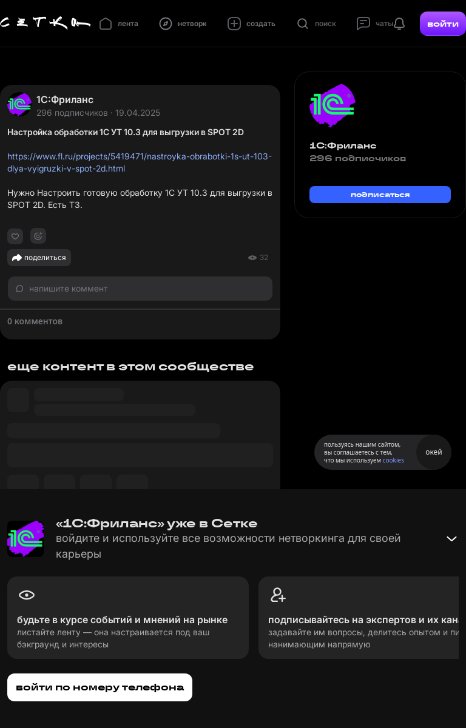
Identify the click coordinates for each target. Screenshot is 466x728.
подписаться (380, 194)
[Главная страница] (45, 23)
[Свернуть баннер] (451, 539)
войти (443, 24)
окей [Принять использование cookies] (433, 452)
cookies (393, 460)
